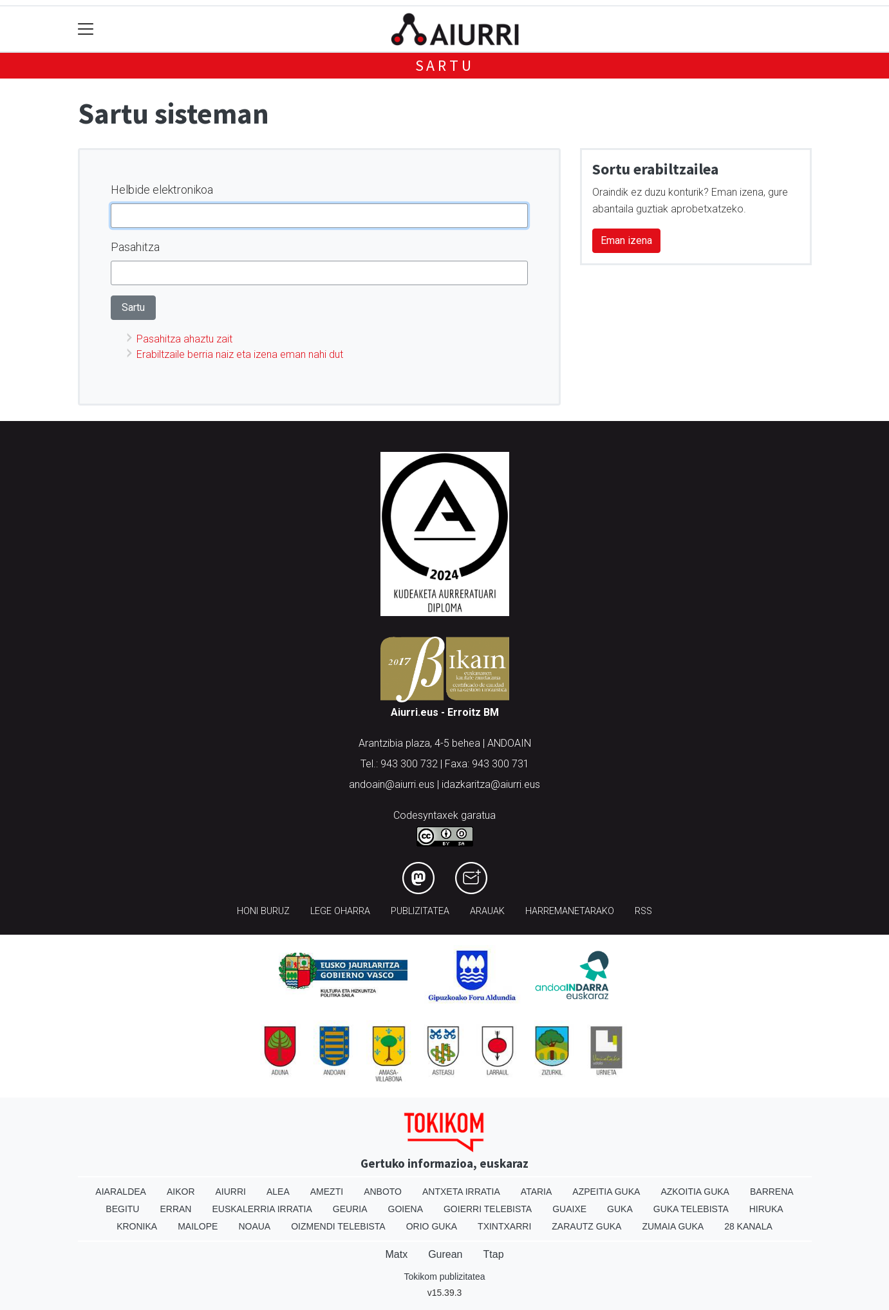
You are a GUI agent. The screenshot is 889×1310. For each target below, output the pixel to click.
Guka (620, 1209)
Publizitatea (420, 911)
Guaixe (569, 1209)
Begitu (122, 1209)
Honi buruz (263, 911)
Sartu (444, 65)
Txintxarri (504, 1226)
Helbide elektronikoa (162, 189)
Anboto (383, 1191)
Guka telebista (691, 1209)
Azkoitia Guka (694, 1191)
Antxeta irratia (461, 1191)
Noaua (254, 1226)
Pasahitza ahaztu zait (184, 339)
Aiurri (231, 1191)
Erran (175, 1209)
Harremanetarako (569, 911)
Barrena (772, 1191)
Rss (643, 911)
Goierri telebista (488, 1209)
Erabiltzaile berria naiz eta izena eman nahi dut (239, 354)
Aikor (181, 1191)
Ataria (536, 1191)
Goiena (405, 1209)
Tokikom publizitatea (444, 1276)
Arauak (487, 911)
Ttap (493, 1254)
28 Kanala (748, 1226)
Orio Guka (431, 1226)
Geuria (350, 1209)
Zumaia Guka (673, 1226)
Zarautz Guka (586, 1226)
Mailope (198, 1226)
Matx (396, 1254)
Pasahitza (135, 247)
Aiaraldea (120, 1191)
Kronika (137, 1226)
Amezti (326, 1191)
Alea (278, 1191)
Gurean (445, 1254)
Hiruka (766, 1209)
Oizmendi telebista (338, 1226)
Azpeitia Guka (606, 1191)
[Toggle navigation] (86, 29)
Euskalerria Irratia (262, 1209)
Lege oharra (340, 911)
